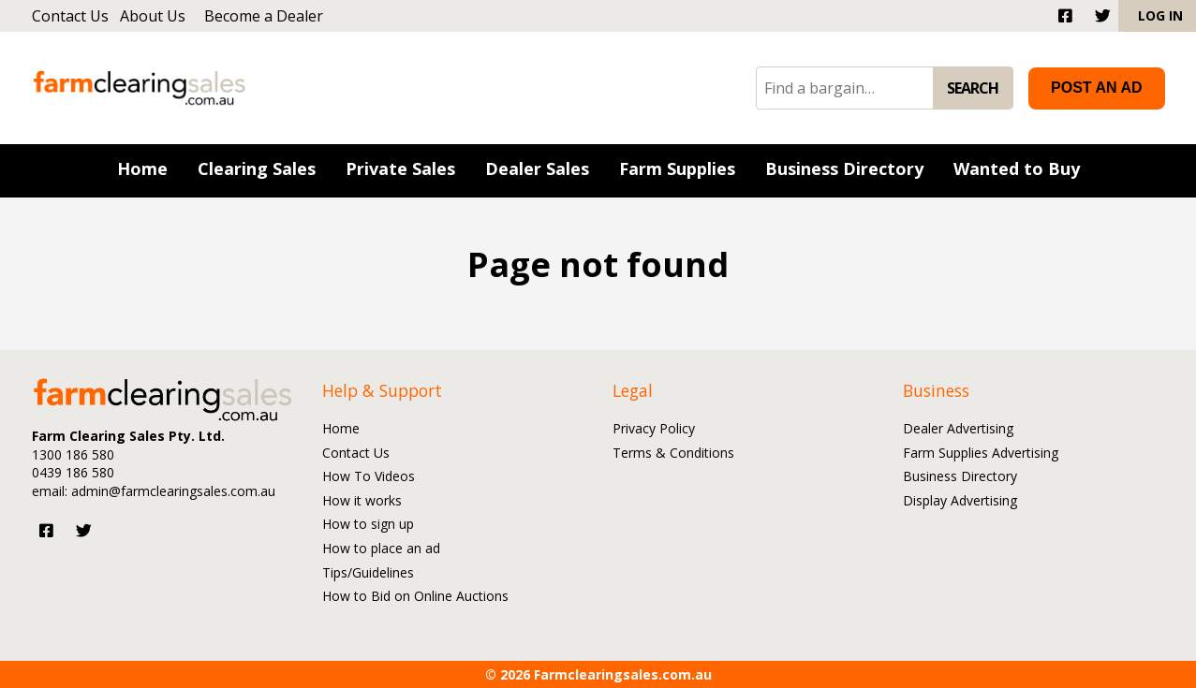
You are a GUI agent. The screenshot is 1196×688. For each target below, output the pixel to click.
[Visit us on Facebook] (46, 530)
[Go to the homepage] (150, 87)
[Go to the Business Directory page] (844, 171)
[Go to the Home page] (142, 171)
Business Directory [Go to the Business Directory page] (960, 477)
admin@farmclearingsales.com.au (173, 491)
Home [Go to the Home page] (341, 429)
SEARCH (972, 88)
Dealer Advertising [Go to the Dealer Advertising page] (958, 429)
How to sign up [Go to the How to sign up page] (368, 525)
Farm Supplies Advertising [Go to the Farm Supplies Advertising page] (980, 453)
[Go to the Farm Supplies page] (677, 171)
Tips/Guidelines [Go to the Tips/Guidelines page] (368, 573)
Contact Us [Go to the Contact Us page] (70, 16)
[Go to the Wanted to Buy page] (1016, 171)
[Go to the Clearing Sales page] (257, 171)
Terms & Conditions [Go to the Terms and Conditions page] (673, 453)
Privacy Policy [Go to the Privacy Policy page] (654, 429)
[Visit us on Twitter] (83, 530)
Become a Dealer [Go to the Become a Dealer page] (263, 16)
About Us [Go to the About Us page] (152, 16)
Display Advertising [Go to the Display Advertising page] (960, 501)
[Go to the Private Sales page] (400, 171)
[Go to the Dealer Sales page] (537, 171)
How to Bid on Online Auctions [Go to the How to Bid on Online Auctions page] (415, 597)
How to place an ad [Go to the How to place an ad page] (381, 549)
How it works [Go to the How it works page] (362, 501)
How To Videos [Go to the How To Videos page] (368, 477)
